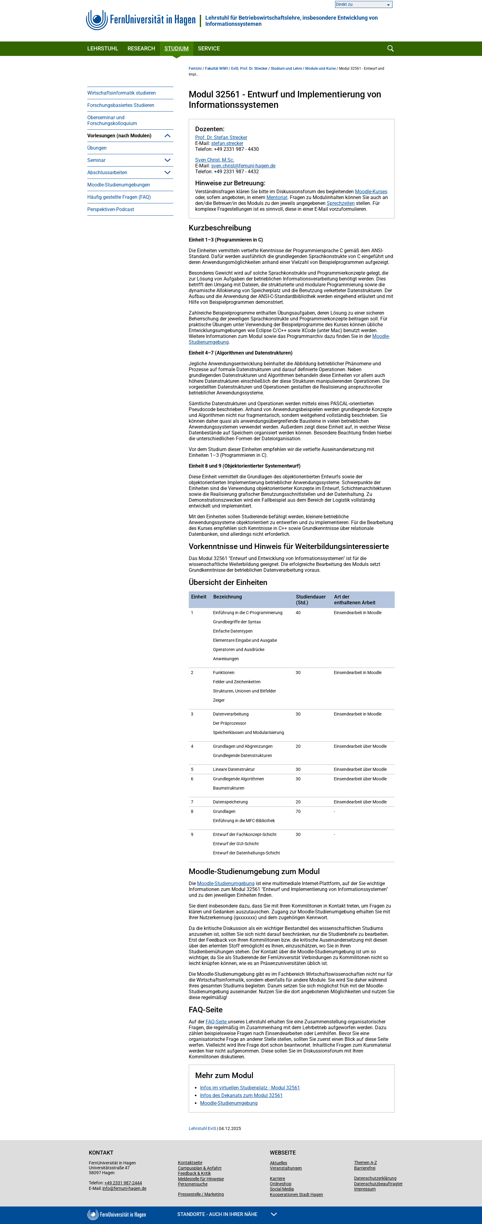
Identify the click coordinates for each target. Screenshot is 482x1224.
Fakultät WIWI (216, 68)
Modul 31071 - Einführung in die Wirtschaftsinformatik (131, 180)
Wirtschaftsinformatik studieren (121, 93)
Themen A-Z (365, 1162)
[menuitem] (130, 93)
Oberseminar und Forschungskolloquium (112, 120)
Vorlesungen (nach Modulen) (119, 136)
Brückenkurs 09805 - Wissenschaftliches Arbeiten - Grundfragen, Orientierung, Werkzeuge (128, 156)
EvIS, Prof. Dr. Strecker (249, 68)
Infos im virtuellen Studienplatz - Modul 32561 (250, 1088)
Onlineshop (280, 1183)
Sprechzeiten (341, 203)
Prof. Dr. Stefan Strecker (221, 137)
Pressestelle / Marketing (201, 1194)
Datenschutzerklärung (375, 1178)
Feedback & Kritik (194, 1173)
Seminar (96, 250)
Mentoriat (277, 197)
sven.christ (223, 166)
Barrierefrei (364, 1168)
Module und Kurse (320, 68)
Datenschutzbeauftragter (378, 1183)
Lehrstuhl (102, 48)
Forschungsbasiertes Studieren (120, 105)
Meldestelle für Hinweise (201, 1178)
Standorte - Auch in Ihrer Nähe (227, 1214)
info (106, 1188)
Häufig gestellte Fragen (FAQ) (119, 287)
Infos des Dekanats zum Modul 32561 (241, 1095)
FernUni (195, 68)
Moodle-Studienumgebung (226, 883)
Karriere (277, 1178)
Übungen (97, 238)
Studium (176, 48)
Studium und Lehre (286, 68)
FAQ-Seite (217, 1022)
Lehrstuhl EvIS (202, 1128)
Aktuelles (278, 1162)
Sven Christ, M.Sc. (214, 160)
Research (141, 48)
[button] (167, 135)
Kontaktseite (190, 1162)
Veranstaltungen (286, 1168)
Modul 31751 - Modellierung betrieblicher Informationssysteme (133, 199)
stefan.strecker (227, 143)
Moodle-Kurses (371, 191)
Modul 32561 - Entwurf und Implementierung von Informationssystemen (126, 220)
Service (209, 48)
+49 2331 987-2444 (123, 1182)
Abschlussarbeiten (107, 262)
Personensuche (192, 1184)
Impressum (365, 1189)
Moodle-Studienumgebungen (118, 275)
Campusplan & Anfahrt (200, 1168)
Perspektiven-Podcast (110, 299)
